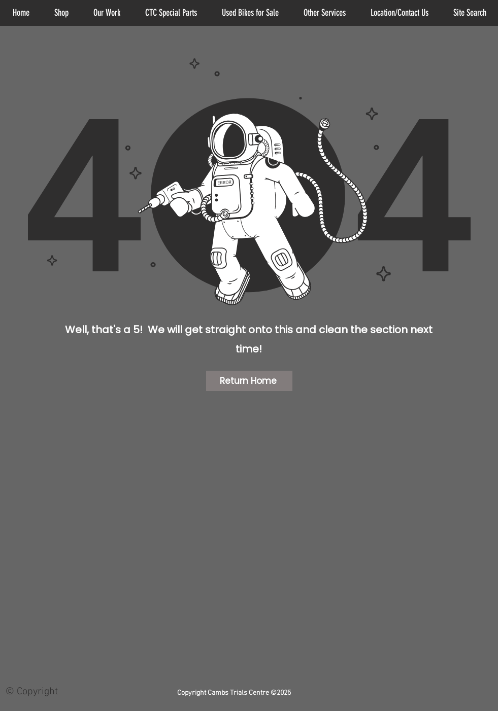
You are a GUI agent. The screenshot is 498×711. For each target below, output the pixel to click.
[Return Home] (249, 381)
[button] (324, 13)
